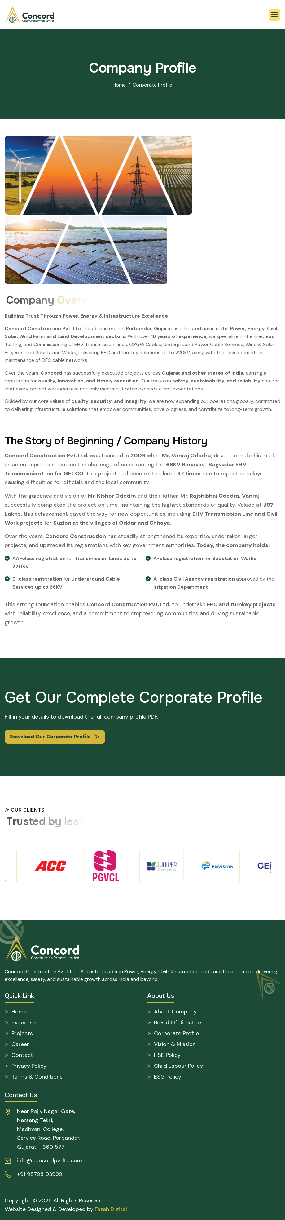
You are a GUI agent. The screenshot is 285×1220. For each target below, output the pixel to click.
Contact (22, 1055)
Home (119, 85)
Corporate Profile (176, 1033)
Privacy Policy (28, 1066)
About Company (175, 1011)
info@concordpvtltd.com (49, 1160)
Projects (22, 1033)
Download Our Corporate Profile (50, 736)
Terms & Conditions (37, 1076)
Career (20, 1044)
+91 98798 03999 (39, 1174)
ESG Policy (167, 1076)
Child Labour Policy (178, 1066)
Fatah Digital (111, 1209)
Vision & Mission (175, 1044)
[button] (274, 15)
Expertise (23, 1022)
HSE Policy (167, 1055)
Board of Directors (178, 1022)
